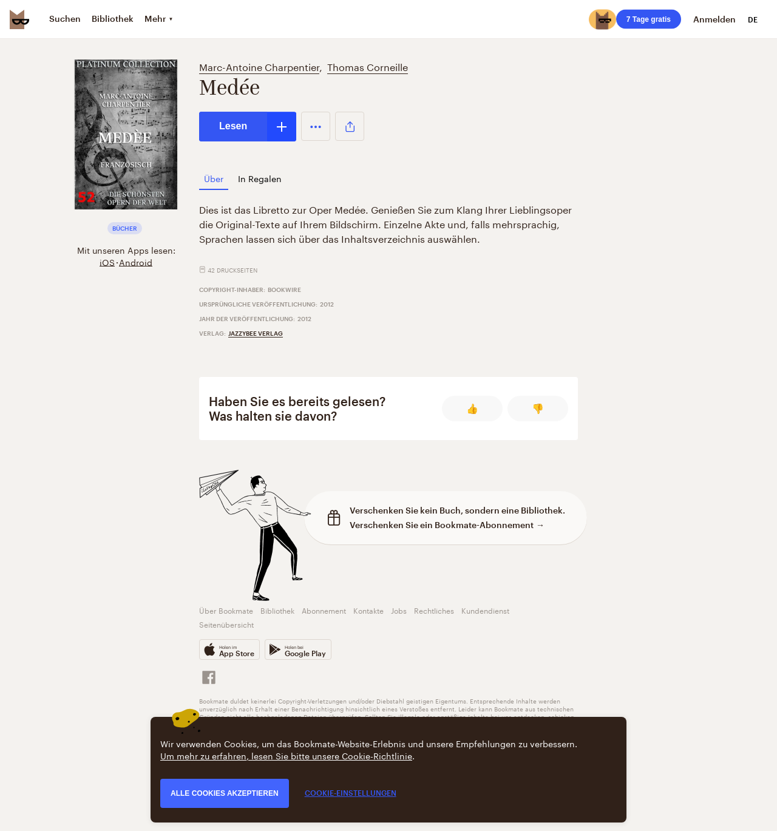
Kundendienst (485, 610)
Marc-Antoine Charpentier (259, 65)
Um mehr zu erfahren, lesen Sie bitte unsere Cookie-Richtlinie (286, 755)
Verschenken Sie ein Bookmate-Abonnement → (447, 525)
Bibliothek (277, 610)
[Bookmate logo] (19, 19)
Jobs (399, 610)
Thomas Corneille (367, 65)
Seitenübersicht (226, 623)
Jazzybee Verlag (255, 333)
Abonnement (324, 610)
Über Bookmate (226, 610)
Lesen (233, 126)
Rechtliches (434, 610)
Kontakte (368, 610)
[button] (315, 126)
